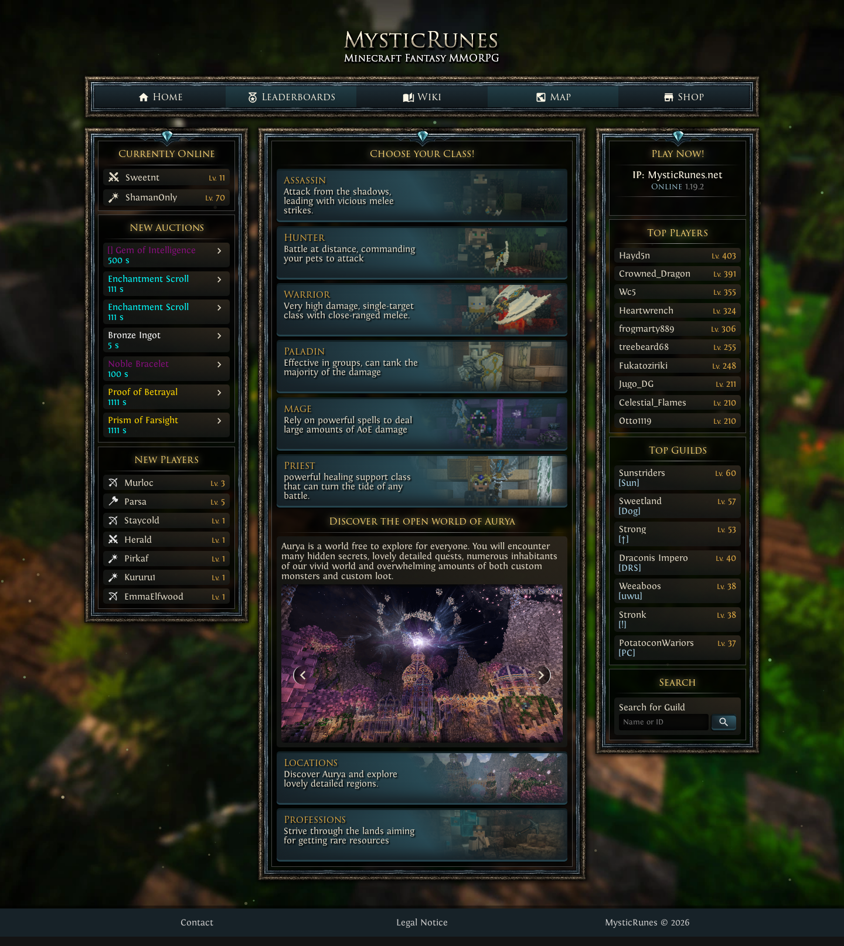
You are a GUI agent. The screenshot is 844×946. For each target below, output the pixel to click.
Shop (683, 97)
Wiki (422, 97)
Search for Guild (652, 707)
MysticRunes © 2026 (647, 922)
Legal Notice (422, 922)
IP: (677, 175)
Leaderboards (291, 97)
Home (160, 97)
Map (553, 97)
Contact (197, 922)
